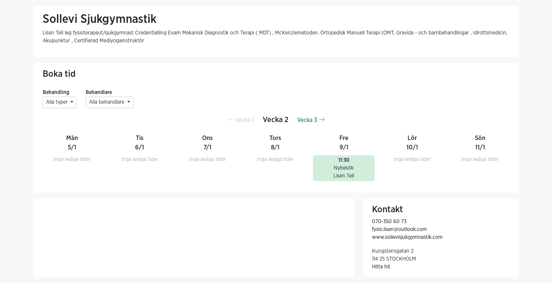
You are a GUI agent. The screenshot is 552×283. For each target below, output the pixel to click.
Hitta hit (381, 267)
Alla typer (57, 102)
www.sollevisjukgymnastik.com (407, 237)
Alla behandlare (107, 102)
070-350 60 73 (389, 221)
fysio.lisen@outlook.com (399, 229)
